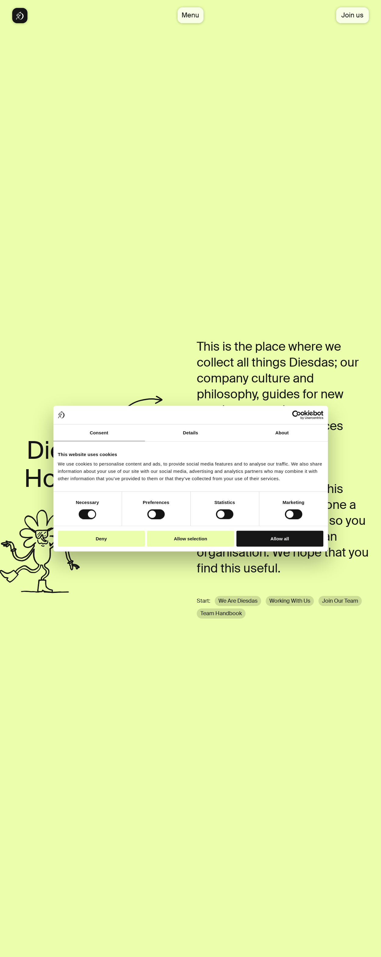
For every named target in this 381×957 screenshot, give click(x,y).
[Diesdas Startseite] (19, 15)
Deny (101, 538)
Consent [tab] (99, 432)
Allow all (280, 538)
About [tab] (282, 432)
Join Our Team (340, 601)
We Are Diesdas (237, 601)
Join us (352, 15)
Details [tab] (190, 432)
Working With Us (289, 601)
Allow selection (190, 538)
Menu (190, 15)
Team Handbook (221, 613)
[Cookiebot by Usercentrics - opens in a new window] (296, 414)
